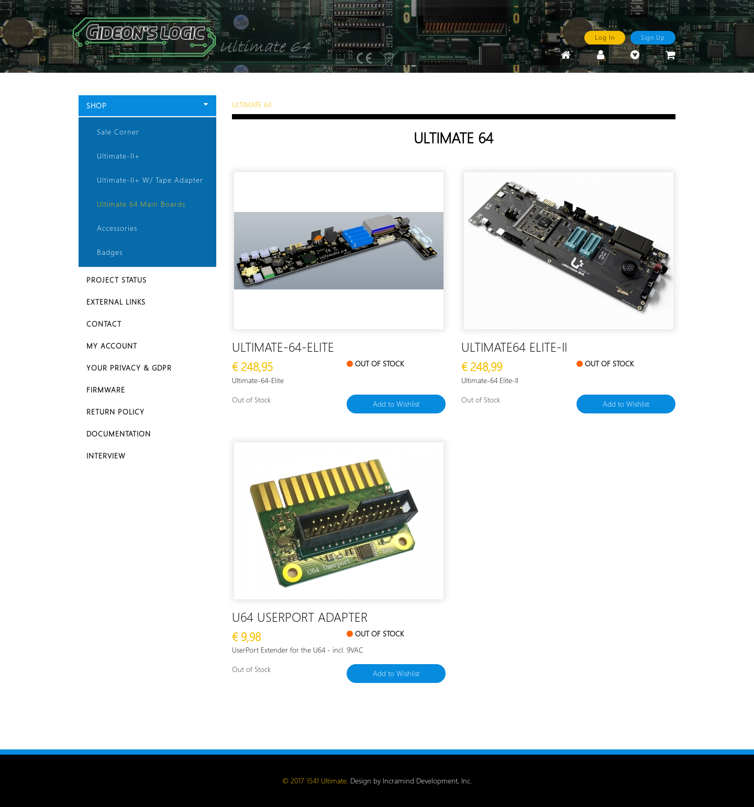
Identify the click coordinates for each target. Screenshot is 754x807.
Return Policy (115, 412)
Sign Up (653, 37)
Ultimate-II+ (118, 156)
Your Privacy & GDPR (129, 368)
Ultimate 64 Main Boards (141, 204)
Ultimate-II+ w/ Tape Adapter (150, 180)
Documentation (118, 434)
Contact (103, 324)
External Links (116, 302)
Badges (110, 252)
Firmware (105, 390)
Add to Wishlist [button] (396, 404)
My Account (111, 346)
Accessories (117, 228)
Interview (106, 456)
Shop (147, 105)
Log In (605, 37)
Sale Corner (118, 132)
